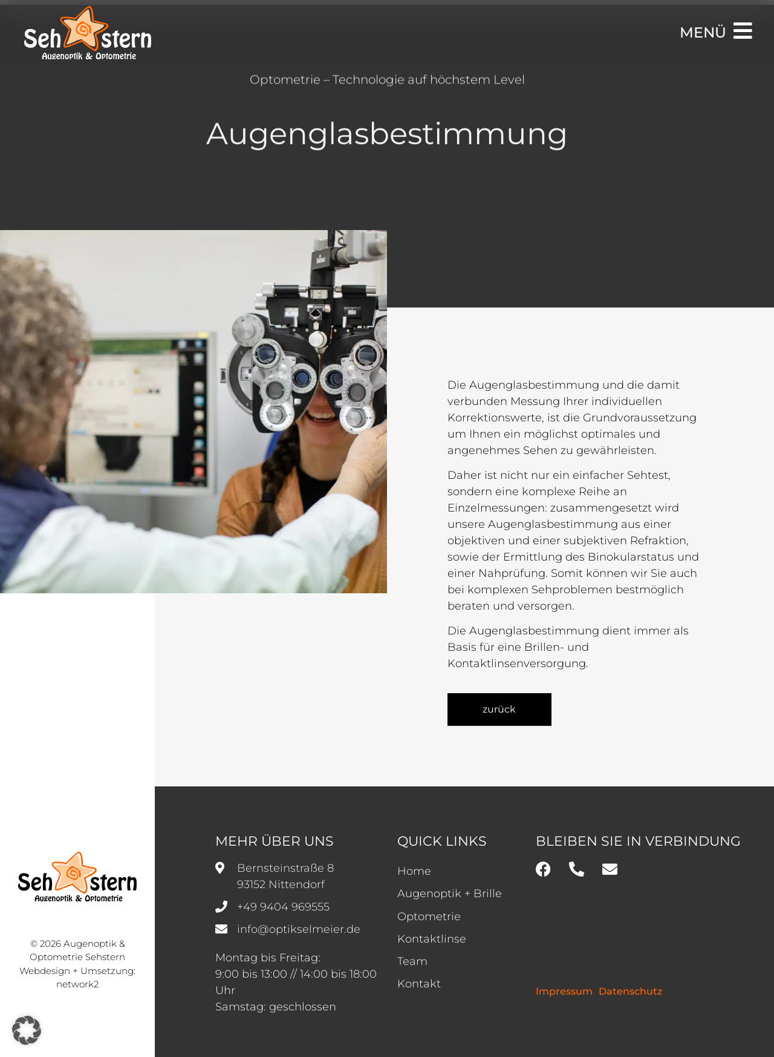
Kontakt (419, 983)
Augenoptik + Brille (449, 893)
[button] (26, 1030)
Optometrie (429, 916)
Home (414, 871)
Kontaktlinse (431, 939)
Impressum (564, 991)
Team (412, 961)
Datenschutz (630, 991)
